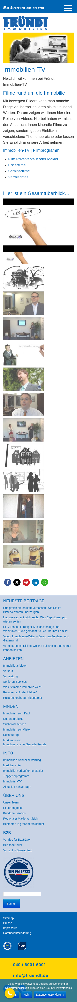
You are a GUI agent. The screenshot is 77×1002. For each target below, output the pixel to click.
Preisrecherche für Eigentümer (22, 697)
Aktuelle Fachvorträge (17, 786)
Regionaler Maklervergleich (20, 818)
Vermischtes (18, 177)
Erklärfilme (17, 165)
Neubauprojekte (13, 718)
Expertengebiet (13, 807)
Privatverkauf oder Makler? (20, 692)
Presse (7, 923)
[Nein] (72, 990)
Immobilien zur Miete (16, 729)
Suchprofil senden (14, 724)
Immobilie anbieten (15, 665)
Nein (27, 994)
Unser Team (11, 802)
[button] (38, 218)
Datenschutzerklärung (17, 933)
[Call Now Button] (10, 993)
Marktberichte (12, 765)
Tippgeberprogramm (16, 776)
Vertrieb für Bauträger (17, 839)
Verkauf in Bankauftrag (17, 850)
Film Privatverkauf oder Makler (33, 159)
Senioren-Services (15, 681)
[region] (38, 384)
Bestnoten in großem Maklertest (23, 824)
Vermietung (10, 676)
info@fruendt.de (30, 975)
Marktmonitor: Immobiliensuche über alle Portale (25, 742)
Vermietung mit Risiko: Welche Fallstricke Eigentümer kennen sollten (37, 648)
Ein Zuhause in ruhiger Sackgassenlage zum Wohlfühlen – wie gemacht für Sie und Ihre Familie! (35, 629)
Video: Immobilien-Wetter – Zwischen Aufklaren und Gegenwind (36, 638)
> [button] (69, 218)
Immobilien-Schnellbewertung (22, 760)
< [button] (8, 218)
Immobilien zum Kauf (16, 713)
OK (15, 994)
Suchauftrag (11, 735)
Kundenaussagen (14, 813)
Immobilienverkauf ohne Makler (23, 770)
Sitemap (8, 918)
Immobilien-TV (12, 781)
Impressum (10, 928)
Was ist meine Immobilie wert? (22, 687)
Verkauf (8, 671)
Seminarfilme (19, 171)
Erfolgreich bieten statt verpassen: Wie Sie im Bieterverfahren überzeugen (32, 610)
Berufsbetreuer (12, 845)
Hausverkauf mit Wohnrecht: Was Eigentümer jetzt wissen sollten (35, 619)
